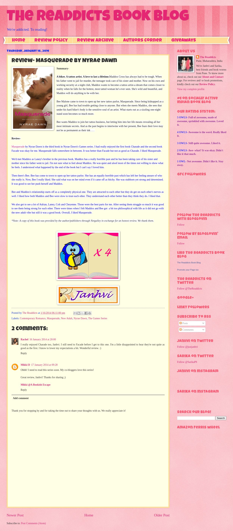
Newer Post (15, 515)
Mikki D (25, 364)
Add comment (21, 398)
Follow (181, 224)
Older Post (162, 515)
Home (18, 40)
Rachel (24, 339)
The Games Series (97, 318)
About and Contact (213, 76)
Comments (186, 329)
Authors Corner (142, 40)
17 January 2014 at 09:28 (44, 364)
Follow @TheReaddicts (189, 288)
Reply (24, 353)
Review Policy (51, 40)
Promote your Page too (188, 270)
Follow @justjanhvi (187, 346)
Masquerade (18, 146)
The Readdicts (208, 57)
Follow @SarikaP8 (187, 362)
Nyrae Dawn (80, 318)
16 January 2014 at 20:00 (43, 339)
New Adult (66, 318)
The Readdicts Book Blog (98, 17)
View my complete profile (190, 89)
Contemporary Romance (32, 318)
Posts (183, 323)
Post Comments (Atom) (33, 523)
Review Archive (95, 40)
